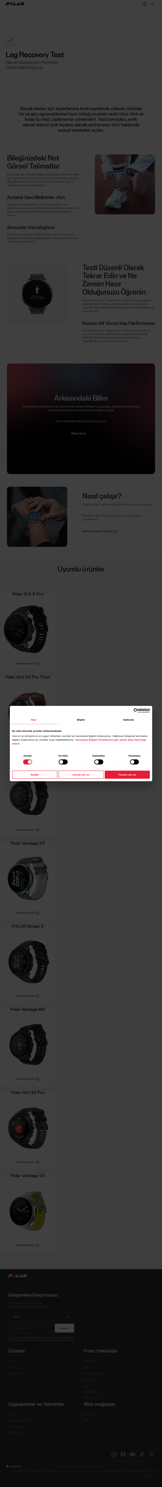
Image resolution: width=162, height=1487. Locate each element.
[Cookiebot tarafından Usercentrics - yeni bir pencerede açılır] (136, 710)
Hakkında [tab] (128, 719)
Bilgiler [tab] (81, 719)
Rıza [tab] (33, 719)
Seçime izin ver (81, 774)
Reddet (35, 774)
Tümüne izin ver (127, 774)
